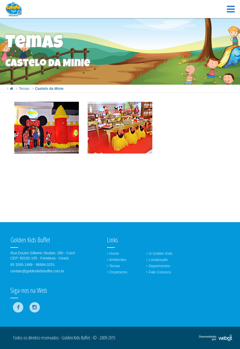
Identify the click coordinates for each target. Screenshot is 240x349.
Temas (24, 88)
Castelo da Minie (49, 88)
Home (113, 253)
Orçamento (117, 272)
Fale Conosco (158, 272)
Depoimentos (158, 266)
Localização (157, 260)
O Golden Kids (159, 253)
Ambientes (116, 260)
